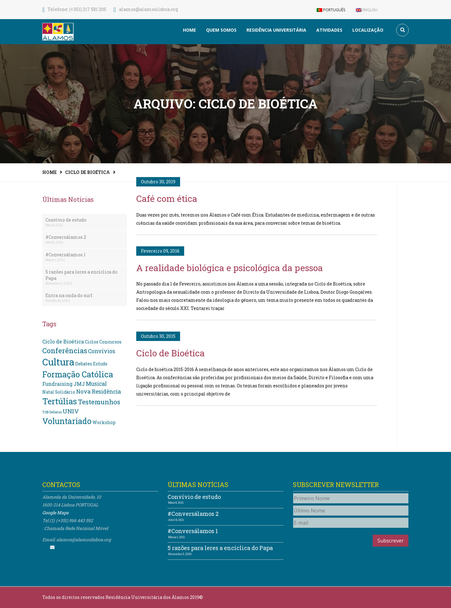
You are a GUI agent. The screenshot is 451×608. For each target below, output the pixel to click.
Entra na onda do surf (68, 295)
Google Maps (55, 513)
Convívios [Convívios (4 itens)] (101, 351)
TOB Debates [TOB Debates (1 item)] (52, 412)
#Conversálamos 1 (65, 255)
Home (189, 30)
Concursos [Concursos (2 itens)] (110, 342)
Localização (367, 30)
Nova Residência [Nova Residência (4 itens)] (98, 391)
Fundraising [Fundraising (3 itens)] (57, 383)
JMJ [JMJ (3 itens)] (79, 383)
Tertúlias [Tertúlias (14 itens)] (59, 401)
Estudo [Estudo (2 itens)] (100, 364)
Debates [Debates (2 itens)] (83, 364)
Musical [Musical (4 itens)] (96, 383)
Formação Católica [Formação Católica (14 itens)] (77, 374)
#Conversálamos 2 (65, 237)
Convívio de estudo (65, 220)
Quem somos (221, 30)
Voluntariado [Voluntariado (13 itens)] (66, 421)
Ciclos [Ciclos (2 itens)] (91, 342)
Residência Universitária (276, 30)
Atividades (329, 30)
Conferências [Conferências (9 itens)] (64, 350)
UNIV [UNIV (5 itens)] (71, 411)
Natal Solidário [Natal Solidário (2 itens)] (58, 392)
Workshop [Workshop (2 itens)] (104, 422)
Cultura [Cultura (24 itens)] (58, 362)
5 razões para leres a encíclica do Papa (81, 275)
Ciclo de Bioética (87, 172)
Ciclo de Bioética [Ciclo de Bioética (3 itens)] (63, 341)
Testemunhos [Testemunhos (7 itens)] (99, 401)
